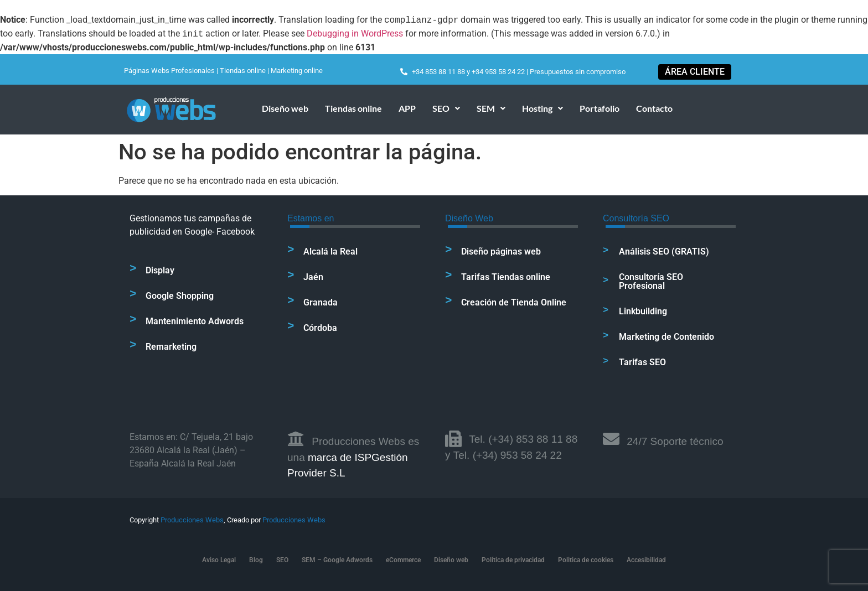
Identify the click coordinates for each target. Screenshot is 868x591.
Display (160, 270)
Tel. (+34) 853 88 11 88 (523, 439)
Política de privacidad (513, 560)
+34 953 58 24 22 (498, 72)
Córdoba (320, 328)
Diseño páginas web (501, 251)
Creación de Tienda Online (513, 302)
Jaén (313, 277)
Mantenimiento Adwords (195, 321)
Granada (320, 302)
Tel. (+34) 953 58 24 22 (507, 455)
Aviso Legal (219, 560)
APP (407, 108)
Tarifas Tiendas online (505, 277)
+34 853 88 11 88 (438, 72)
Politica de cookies (585, 560)
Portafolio (599, 108)
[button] (446, 108)
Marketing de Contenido (666, 336)
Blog (256, 560)
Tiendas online (243, 70)
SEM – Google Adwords (337, 560)
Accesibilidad (646, 560)
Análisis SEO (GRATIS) (664, 251)
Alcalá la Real (330, 251)
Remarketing (171, 346)
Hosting (542, 108)
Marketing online (297, 70)
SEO (446, 108)
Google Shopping (180, 296)
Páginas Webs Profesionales (169, 70)
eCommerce (403, 560)
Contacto (654, 108)
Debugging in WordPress (355, 34)
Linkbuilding (643, 311)
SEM (491, 108)
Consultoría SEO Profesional (651, 281)
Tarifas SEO (642, 362)
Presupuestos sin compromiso (578, 72)
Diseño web (285, 108)
